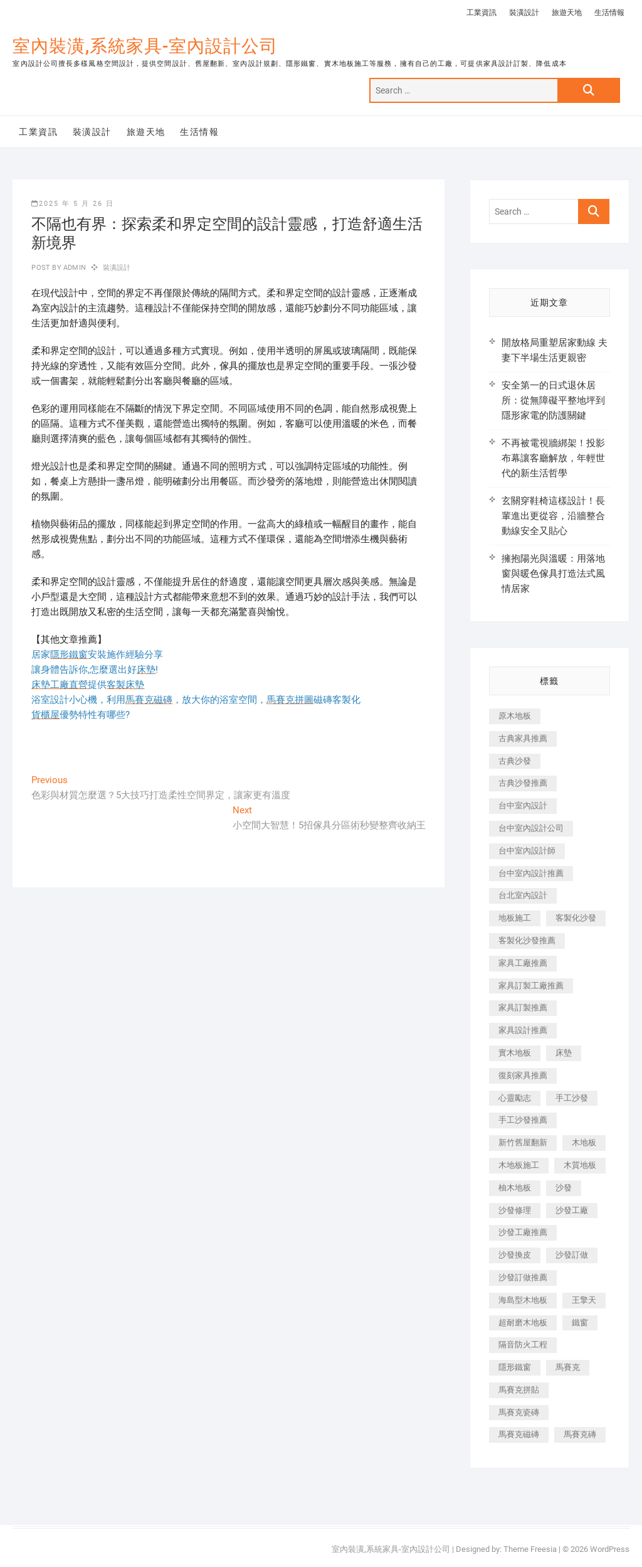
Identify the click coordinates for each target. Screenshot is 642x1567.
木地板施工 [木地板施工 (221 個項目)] (518, 1165)
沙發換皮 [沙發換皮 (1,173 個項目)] (514, 1254)
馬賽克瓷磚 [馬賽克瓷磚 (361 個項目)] (518, 1412)
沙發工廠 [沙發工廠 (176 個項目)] (571, 1210)
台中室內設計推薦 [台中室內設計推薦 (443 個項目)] (531, 873)
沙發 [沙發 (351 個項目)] (563, 1187)
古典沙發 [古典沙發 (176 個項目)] (514, 761)
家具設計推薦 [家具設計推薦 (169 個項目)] (522, 1030)
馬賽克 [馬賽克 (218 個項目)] (567, 1367)
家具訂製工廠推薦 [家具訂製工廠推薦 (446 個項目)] (531, 985)
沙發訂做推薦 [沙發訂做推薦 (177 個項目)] (522, 1277)
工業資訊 (481, 12)
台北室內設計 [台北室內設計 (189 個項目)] (522, 895)
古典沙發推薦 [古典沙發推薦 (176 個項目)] (522, 783)
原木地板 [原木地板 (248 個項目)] (514, 715)
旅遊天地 (567, 12)
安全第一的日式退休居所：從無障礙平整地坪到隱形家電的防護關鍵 (553, 400)
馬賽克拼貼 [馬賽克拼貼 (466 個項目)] (518, 1389)
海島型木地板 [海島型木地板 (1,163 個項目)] (522, 1300)
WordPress (609, 1549)
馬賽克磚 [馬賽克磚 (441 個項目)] (580, 1434)
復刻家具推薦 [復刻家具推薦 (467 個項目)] (522, 1075)
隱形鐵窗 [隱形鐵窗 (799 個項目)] (514, 1367)
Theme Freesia (530, 1549)
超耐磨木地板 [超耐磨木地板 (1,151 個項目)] (522, 1322)
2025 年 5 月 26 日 (72, 204)
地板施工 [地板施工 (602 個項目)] (514, 918)
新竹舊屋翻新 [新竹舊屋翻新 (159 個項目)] (522, 1142)
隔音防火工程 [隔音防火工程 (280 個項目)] (522, 1344)
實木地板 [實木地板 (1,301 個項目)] (514, 1052)
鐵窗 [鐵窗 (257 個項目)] (580, 1322)
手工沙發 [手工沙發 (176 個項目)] (571, 1098)
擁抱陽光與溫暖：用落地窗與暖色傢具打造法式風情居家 (553, 573)
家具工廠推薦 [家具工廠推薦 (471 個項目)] (522, 963)
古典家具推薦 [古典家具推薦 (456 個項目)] (522, 738)
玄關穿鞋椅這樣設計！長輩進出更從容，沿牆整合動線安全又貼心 (553, 516)
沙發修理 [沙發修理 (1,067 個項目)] (514, 1210)
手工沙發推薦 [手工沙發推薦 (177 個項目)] (522, 1120)
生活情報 (609, 12)
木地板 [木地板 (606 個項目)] (584, 1142)
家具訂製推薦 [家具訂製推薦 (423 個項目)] (522, 1007)
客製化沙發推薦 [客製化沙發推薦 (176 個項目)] (526, 940)
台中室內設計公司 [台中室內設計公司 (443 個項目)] (531, 828)
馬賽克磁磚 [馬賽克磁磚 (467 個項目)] (518, 1434)
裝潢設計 (524, 12)
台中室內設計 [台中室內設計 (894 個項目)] (522, 805)
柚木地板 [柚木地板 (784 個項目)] (514, 1187)
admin (73, 268)
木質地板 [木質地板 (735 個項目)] (580, 1165)
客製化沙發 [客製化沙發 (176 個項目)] (575, 918)
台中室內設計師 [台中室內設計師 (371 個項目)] (526, 850)
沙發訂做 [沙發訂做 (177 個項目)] (571, 1254)
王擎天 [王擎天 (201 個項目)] (584, 1300)
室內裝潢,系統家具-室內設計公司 (145, 46)
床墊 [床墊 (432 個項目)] (563, 1052)
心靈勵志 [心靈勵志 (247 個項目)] (514, 1098)
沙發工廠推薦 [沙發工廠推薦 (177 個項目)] (522, 1232)
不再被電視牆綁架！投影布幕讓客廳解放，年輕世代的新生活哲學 (553, 458)
